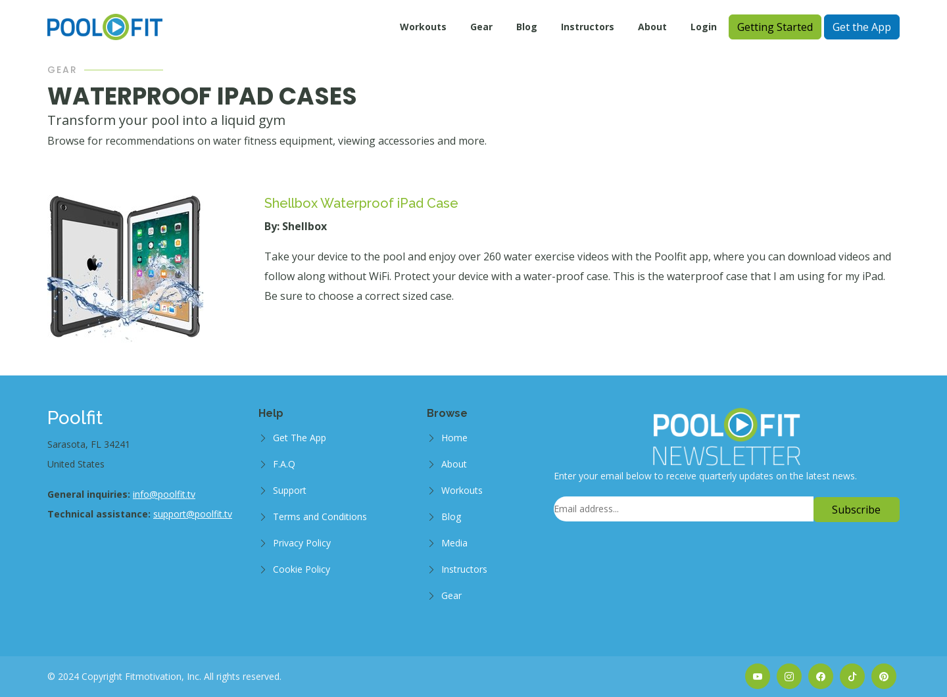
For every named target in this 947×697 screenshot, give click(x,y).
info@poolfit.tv (164, 494)
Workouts (423, 26)
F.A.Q (284, 464)
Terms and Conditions (320, 516)
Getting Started (775, 27)
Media (454, 543)
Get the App (862, 27)
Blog (526, 26)
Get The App (299, 437)
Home (454, 437)
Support (289, 490)
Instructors (587, 26)
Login (704, 26)
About (652, 26)
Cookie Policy (301, 569)
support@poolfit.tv (192, 514)
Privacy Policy (302, 543)
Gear (481, 26)
